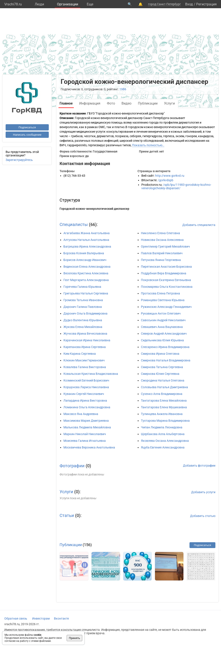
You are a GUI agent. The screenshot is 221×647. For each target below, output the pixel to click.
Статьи (67, 515)
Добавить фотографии (199, 465)
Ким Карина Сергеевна (79, 353)
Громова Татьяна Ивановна (83, 300)
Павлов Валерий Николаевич (162, 253)
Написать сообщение (27, 134)
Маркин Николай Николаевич (84, 434)
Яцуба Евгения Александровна (163, 447)
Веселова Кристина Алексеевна (85, 273)
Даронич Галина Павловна (82, 306)
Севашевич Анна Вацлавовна (162, 327)
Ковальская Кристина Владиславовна (90, 373)
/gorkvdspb (165, 180)
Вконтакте (61, 618)
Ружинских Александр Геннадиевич (166, 306)
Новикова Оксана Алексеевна (162, 240)
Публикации (71, 544)
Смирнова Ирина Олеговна (160, 353)
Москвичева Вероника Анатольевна (89, 447)
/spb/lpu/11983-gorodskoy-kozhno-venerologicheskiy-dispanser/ (176, 186)
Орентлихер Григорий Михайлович (165, 246)
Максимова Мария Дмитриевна (86, 420)
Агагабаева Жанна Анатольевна (86, 233)
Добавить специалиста (198, 225)
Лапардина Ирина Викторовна (85, 400)
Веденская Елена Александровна (86, 266)
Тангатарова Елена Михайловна (164, 400)
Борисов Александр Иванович (84, 260)
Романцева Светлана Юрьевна (163, 300)
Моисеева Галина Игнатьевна (84, 440)
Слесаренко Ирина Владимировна (165, 347)
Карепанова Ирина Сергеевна (84, 347)
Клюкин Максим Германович (84, 360)
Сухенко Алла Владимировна (161, 394)
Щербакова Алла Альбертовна (163, 434)
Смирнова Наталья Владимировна (165, 360)
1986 (122, 89)
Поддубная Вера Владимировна (163, 273)
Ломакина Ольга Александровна (86, 407)
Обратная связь (15, 618)
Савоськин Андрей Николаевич (163, 320)
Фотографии (72, 465)
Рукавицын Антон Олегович (161, 313)
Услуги (66, 491)
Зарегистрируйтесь (19, 160)
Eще (90, 4)
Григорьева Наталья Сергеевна (85, 293)
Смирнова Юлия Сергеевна (160, 373)
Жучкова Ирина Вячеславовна (85, 333)
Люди (39, 4)
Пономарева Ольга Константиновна (167, 286)
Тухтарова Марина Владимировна (165, 420)
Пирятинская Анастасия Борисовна (166, 266)
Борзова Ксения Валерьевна (83, 253)
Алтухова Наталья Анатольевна (86, 240)
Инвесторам (41, 618)
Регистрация (206, 4)
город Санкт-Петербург (164, 4)
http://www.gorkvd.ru (169, 175)
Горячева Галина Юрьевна (82, 286)
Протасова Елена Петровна (160, 293)
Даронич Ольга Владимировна (85, 313)
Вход (189, 4)
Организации (67, 4)
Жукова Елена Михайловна (82, 327)
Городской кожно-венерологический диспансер (94, 208)
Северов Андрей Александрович (164, 333)
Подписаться (27, 127)
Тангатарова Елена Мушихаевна (164, 407)
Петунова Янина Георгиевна (161, 260)
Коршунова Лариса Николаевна (86, 387)
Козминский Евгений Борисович (86, 380)
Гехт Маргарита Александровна (86, 280)
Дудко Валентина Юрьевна (82, 320)
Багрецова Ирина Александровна (87, 246)
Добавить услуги (203, 492)
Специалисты (74, 224)
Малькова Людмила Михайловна (87, 427)
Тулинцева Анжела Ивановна (162, 414)
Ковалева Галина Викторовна (84, 367)
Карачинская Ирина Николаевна (86, 340)
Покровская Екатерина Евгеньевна (166, 280)
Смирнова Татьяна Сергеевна (162, 367)
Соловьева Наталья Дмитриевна (164, 387)
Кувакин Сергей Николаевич (83, 394)
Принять (74, 638)
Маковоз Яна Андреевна (80, 414)
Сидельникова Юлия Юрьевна (162, 340)
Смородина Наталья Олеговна (162, 380)
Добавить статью (202, 516)
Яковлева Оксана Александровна (165, 440)
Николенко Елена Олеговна (160, 233)
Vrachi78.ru (13, 4)
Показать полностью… (148, 145)
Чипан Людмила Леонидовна (161, 427)
